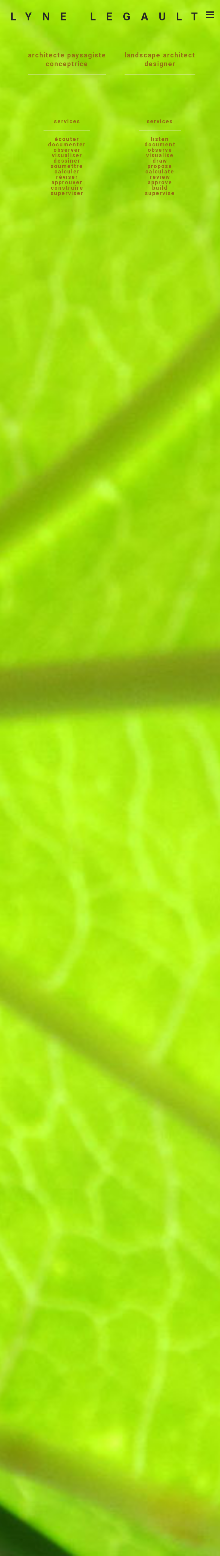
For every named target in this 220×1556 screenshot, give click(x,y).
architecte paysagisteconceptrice (67, 122)
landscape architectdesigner (160, 122)
